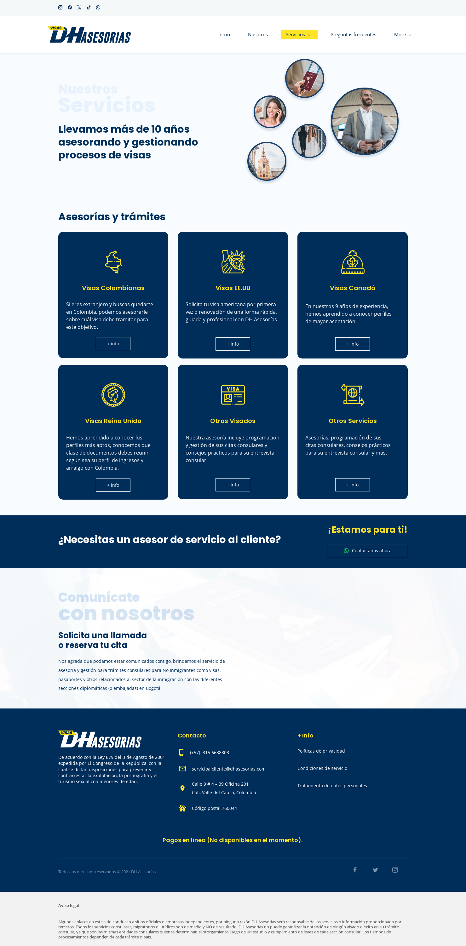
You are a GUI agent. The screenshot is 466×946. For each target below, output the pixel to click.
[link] (323, 61)
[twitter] (79, 8)
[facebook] (70, 8)
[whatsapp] (98, 8)
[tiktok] (89, 8)
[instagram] (60, 8)
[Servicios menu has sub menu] (253, 34)
